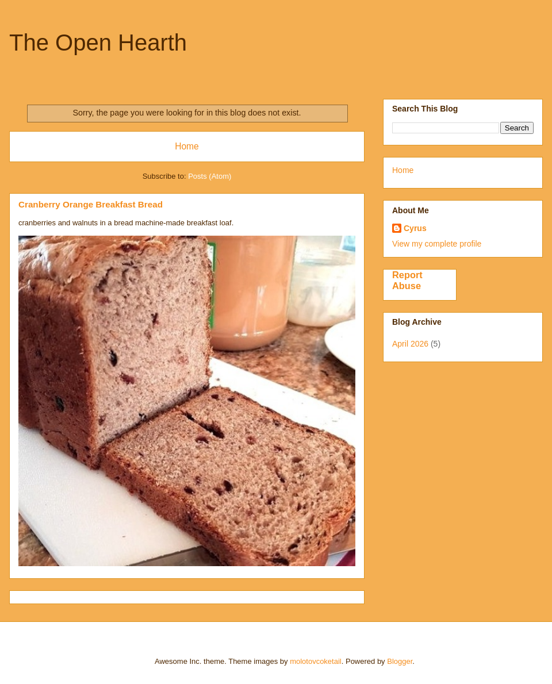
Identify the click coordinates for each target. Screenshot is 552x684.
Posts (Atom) (209, 176)
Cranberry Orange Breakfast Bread (90, 204)
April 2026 (410, 343)
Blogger (399, 661)
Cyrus (415, 228)
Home (187, 146)
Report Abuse (407, 280)
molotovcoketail (316, 661)
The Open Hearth (98, 42)
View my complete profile (436, 243)
